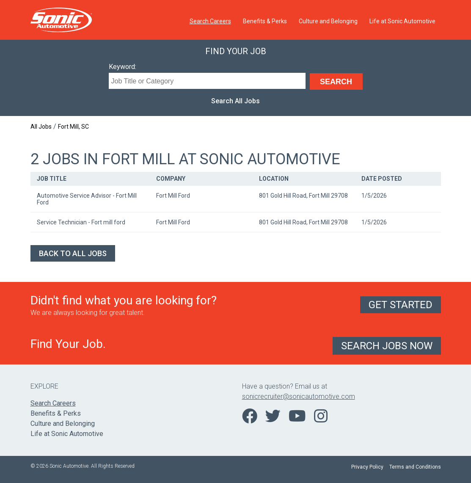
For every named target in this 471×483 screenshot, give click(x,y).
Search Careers (210, 21)
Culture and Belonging (328, 21)
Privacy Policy (367, 467)
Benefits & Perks (265, 21)
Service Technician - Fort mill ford (81, 222)
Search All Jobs (235, 101)
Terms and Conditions (415, 467)
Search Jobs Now (386, 346)
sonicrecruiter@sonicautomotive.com (298, 396)
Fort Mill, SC (73, 126)
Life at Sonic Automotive (402, 21)
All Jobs (41, 126)
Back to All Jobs (73, 253)
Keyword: (122, 67)
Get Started (400, 305)
